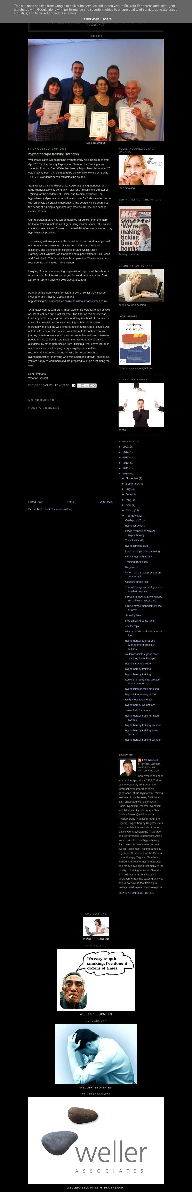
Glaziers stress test (136, 581)
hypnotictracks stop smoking (142, 688)
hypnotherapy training (138, 668)
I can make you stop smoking (142, 551)
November (132, 478)
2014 (126, 452)
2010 (126, 473)
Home (71, 501)
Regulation (131, 567)
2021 (126, 446)
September (133, 483)
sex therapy (132, 626)
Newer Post (35, 501)
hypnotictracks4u (135, 525)
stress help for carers (137, 710)
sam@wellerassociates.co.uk (90, 301)
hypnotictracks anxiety (138, 663)
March (130, 510)
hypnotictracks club (136, 545)
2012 (126, 462)
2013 (126, 457)
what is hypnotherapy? (138, 556)
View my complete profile (136, 893)
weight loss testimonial (138, 699)
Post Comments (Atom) (58, 509)
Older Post (106, 501)
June (129, 494)
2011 (126, 468)
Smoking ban (133, 615)
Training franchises (136, 561)
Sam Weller (150, 760)
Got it (107, 19)
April (129, 505)
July (128, 489)
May (129, 499)
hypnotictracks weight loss (140, 694)
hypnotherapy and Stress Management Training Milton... (140, 644)
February (131, 515)
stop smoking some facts (139, 620)
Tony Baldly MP (134, 540)
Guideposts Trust (135, 520)
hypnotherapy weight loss (140, 704)
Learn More (90, 19)
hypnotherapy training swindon (143, 725)
